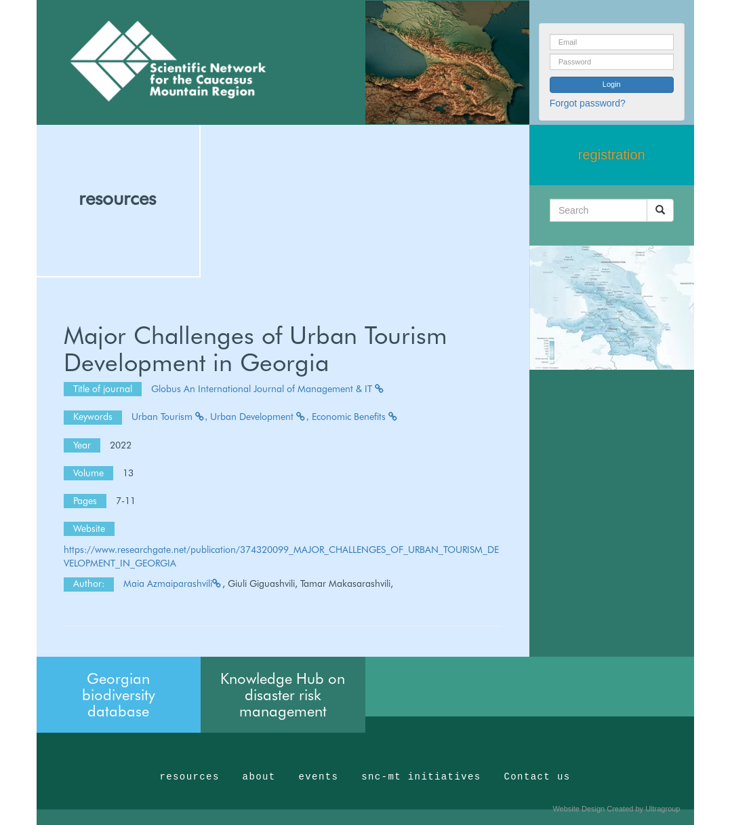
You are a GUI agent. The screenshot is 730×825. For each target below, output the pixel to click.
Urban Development (259, 416)
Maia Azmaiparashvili (172, 583)
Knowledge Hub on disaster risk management (282, 695)
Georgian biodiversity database (118, 695)
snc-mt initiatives (421, 776)
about (259, 776)
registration (611, 154)
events (318, 776)
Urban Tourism (169, 416)
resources (117, 198)
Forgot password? (588, 103)
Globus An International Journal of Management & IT (268, 388)
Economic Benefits (355, 416)
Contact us (537, 776)
